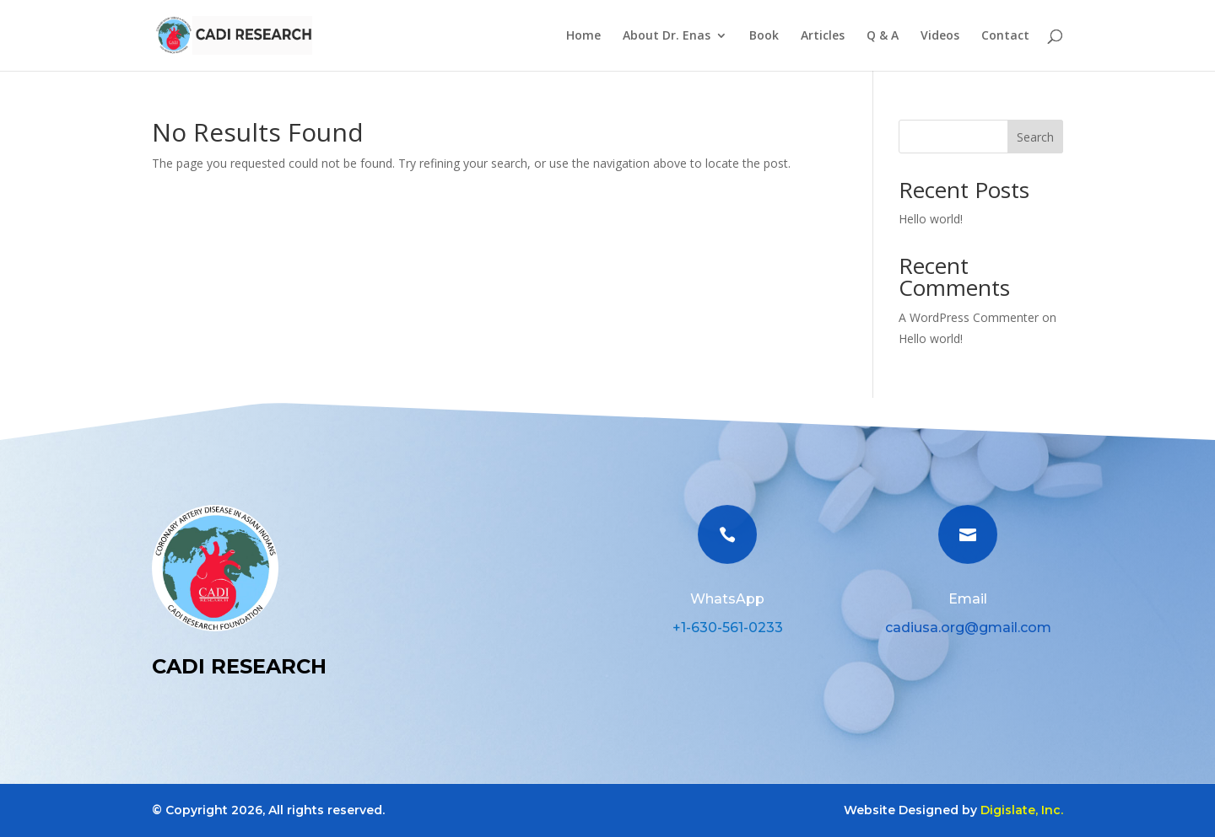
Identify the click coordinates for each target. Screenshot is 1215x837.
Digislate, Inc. (1021, 810)
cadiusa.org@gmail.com (968, 628)
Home (583, 36)
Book (764, 36)
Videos (940, 36)
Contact (1005, 36)
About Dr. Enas (666, 36)
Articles (823, 36)
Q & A (883, 36)
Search (1035, 137)
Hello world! (931, 219)
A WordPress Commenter (969, 317)
